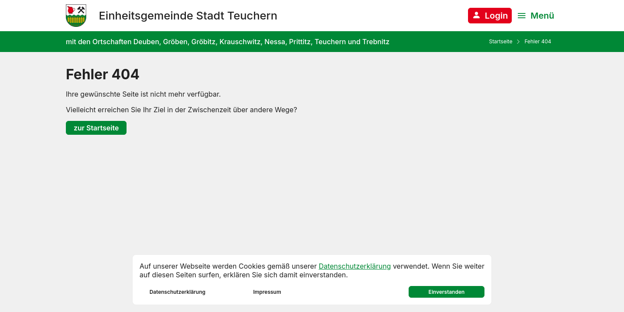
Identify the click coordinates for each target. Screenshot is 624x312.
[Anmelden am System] (490, 15)
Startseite (500, 41)
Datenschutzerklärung (354, 266)
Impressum (267, 292)
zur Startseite (96, 128)
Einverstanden (447, 292)
